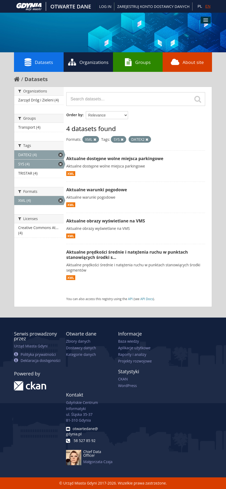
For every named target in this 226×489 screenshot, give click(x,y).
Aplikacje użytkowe (134, 347)
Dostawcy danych (81, 347)
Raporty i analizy (132, 354)
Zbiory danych (78, 341)
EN (207, 6)
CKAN (123, 378)
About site (187, 62)
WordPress (127, 385)
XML (70, 173)
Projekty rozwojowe (135, 361)
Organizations (88, 62)
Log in (105, 6)
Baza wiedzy (128, 341)
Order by (74, 114)
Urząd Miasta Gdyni (31, 345)
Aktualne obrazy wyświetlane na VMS (105, 221)
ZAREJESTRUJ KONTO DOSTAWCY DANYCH (153, 6)
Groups (137, 62)
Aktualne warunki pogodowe (96, 190)
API (130, 299)
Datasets (39, 62)
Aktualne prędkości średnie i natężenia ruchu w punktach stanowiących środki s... (127, 254)
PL (199, 6)
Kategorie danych (81, 354)
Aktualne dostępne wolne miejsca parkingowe (114, 158)
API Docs (146, 299)
